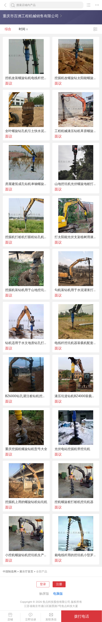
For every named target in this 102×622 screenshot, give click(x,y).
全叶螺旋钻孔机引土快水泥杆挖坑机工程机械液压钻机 (26, 131)
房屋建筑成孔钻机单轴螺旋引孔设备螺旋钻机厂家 (26, 183)
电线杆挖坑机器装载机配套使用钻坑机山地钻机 (76, 342)
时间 (23, 29)
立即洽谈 (30, 617)
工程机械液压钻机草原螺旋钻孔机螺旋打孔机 (76, 131)
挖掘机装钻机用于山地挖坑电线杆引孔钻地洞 (26, 290)
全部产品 (41, 571)
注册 (59, 584)
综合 (8, 29)
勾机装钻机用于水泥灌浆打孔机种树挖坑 (76, 290)
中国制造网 (10, 571)
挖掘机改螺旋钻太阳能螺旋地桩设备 (76, 78)
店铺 (10, 617)
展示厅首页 (26, 571)
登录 (43, 584)
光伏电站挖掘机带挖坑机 (72, 449)
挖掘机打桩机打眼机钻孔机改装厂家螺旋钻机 (26, 237)
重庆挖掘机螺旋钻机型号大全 (26, 449)
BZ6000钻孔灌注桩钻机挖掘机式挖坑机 (26, 396)
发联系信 (51, 617)
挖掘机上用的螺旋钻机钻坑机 (26, 502)
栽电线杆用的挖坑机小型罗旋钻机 (76, 555)
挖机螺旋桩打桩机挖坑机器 (74, 502)
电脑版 (58, 594)
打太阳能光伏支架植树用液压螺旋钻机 (76, 237)
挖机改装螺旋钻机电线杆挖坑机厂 (26, 78)
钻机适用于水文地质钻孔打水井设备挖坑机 (26, 342)
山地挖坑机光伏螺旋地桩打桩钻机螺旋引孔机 (76, 183)
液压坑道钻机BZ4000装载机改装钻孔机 (76, 396)
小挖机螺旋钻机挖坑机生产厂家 (26, 555)
